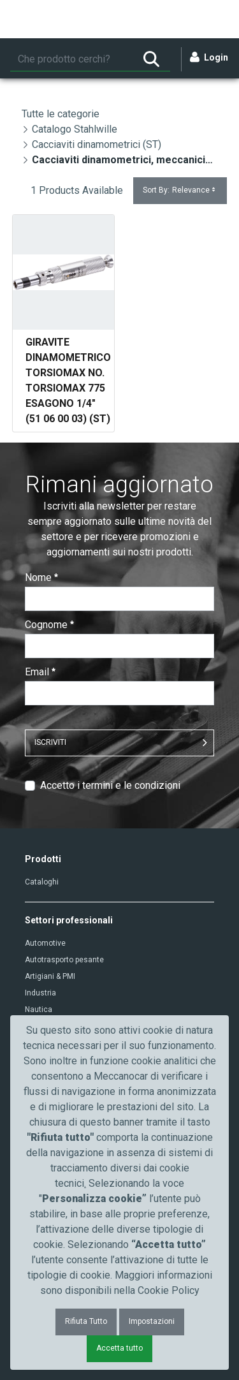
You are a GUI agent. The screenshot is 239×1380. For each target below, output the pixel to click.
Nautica (38, 1009)
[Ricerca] (71, 59)
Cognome (49, 625)
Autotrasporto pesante (64, 959)
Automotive (45, 943)
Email (40, 672)
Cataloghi (42, 881)
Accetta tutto (119, 1348)
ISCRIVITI (50, 742)
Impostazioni (152, 1321)
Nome (41, 577)
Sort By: (180, 190)
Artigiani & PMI (50, 976)
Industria (40, 992)
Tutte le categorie (60, 114)
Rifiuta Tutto (86, 1321)
